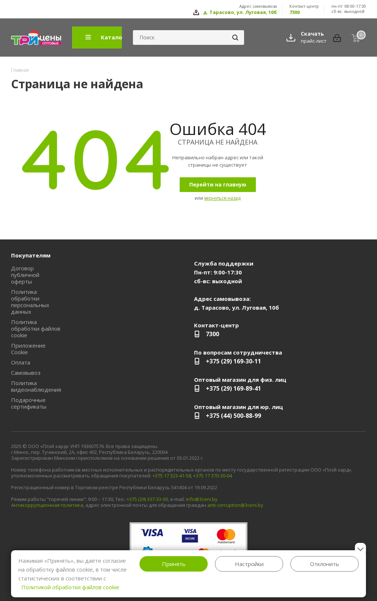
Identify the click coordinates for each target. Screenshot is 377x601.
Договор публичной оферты (25, 274)
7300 (294, 12)
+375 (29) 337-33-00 (147, 499)
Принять (174, 564)
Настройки (249, 564)
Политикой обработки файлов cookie (70, 587)
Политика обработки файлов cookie (35, 328)
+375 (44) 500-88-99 (233, 416)
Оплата (20, 362)
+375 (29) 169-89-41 (233, 388)
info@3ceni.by (202, 499)
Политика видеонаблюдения (36, 386)
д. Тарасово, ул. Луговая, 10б (240, 12)
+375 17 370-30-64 (212, 475)
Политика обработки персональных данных (30, 301)
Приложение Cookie (28, 349)
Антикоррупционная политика (47, 505)
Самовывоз (25, 372)
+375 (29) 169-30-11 (233, 361)
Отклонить (324, 564)
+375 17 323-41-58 (171, 475)
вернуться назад (222, 198)
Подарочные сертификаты (28, 403)
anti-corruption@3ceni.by (235, 505)
